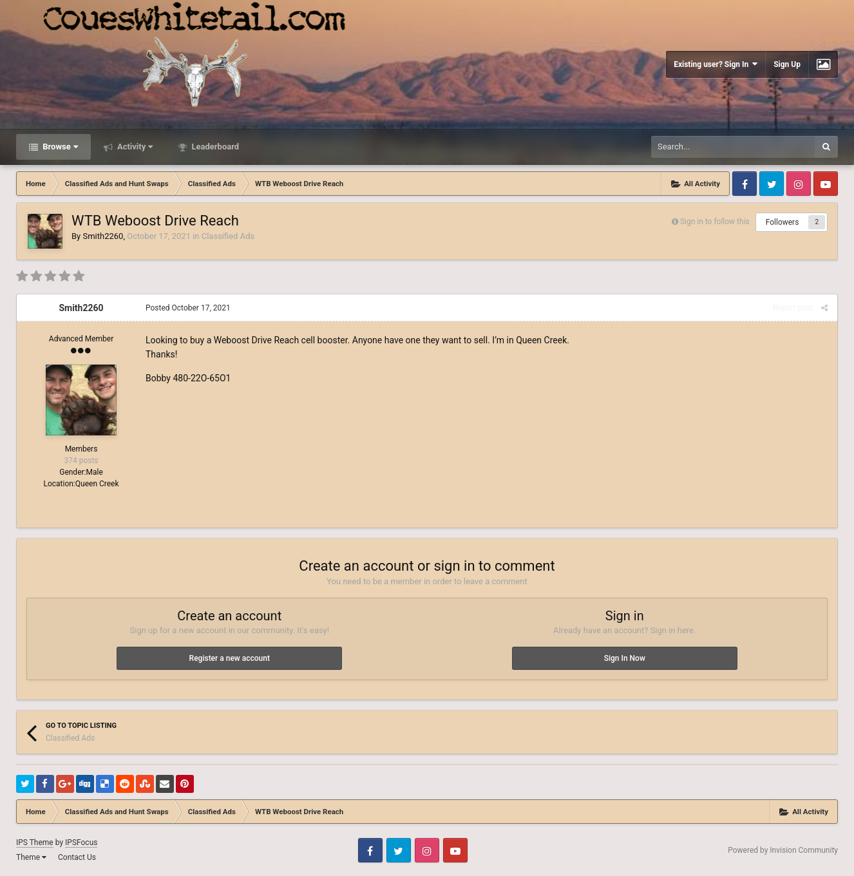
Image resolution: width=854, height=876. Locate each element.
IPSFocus (81, 842)
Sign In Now (624, 658)
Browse (59, 146)
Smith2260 (102, 236)
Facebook (744, 183)
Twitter (771, 183)
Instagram (798, 183)
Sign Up (787, 64)
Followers (782, 222)
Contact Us (77, 857)
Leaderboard (214, 146)
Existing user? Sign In (715, 64)
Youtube (825, 183)
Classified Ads (228, 236)
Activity (134, 146)
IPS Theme (34, 842)
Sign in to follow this (715, 221)
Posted (188, 307)
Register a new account (229, 658)
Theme (31, 857)
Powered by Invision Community (783, 850)
